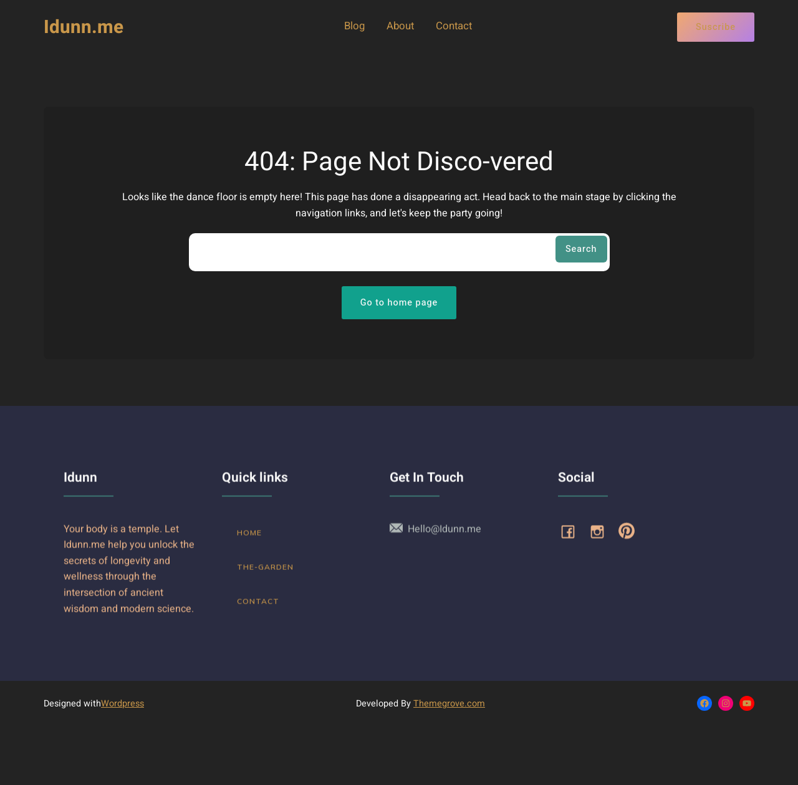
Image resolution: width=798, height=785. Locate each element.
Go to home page (399, 302)
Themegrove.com (449, 703)
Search (581, 249)
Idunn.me (83, 27)
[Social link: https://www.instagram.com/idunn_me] (602, 539)
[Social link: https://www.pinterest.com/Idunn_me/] (631, 539)
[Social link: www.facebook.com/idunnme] (572, 539)
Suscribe (716, 27)
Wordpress (122, 703)
